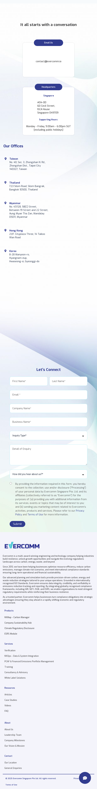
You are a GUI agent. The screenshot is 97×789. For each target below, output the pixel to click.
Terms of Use (35, 514)
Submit (17, 524)
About (7, 722)
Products (9, 610)
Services (8, 644)
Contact (8, 756)
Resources (9, 688)
